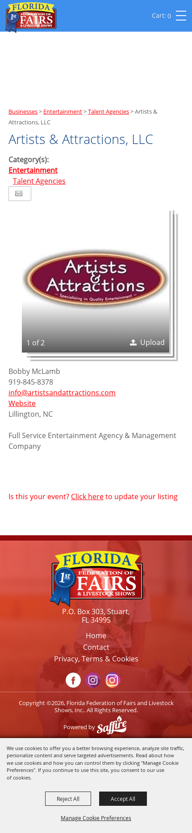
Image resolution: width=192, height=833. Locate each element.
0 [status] (169, 16)
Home (96, 635)
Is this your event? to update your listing (93, 496)
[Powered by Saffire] (114, 727)
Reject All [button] (68, 798)
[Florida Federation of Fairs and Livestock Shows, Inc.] (30, 17)
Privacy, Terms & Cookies (96, 659)
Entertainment (62, 111)
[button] (95, 279)
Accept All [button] (123, 798)
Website (22, 403)
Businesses (23, 111)
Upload (152, 342)
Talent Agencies (108, 111)
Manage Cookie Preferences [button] (96, 817)
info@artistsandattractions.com (62, 393)
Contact (96, 647)
